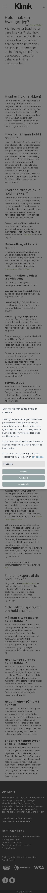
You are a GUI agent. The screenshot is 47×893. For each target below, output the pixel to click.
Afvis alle (23, 472)
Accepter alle (23, 484)
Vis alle (9, 464)
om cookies (37, 457)
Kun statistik (23, 478)
